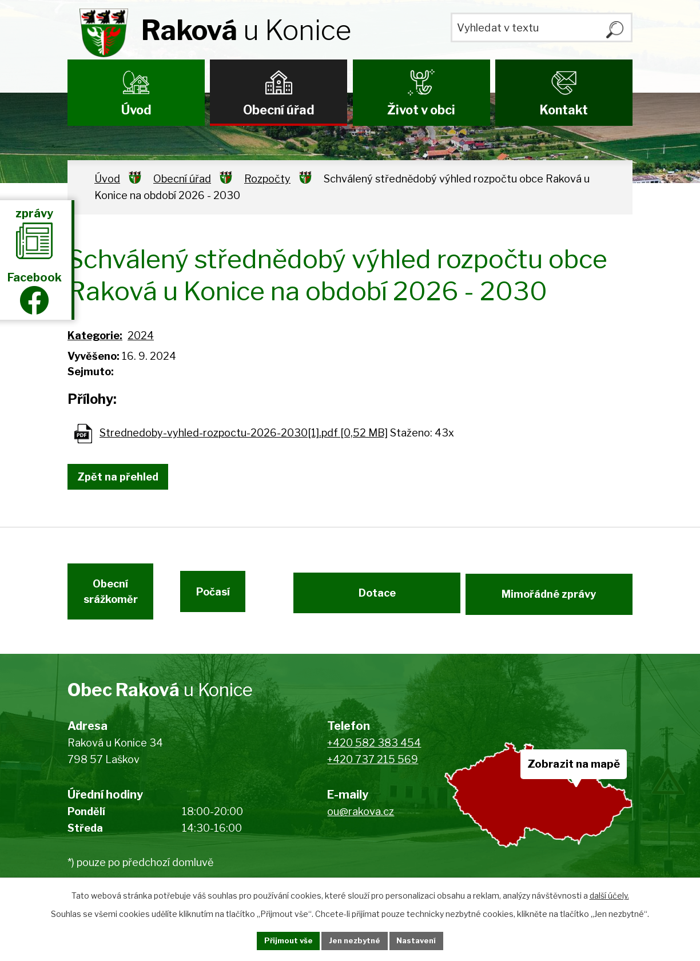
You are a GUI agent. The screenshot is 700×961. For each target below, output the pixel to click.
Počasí (239, 600)
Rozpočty (267, 179)
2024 (141, 335)
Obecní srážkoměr (109, 600)
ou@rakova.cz (360, 824)
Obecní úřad (279, 109)
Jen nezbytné (355, 940)
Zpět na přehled (123, 477)
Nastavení (429, 940)
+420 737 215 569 (372, 771)
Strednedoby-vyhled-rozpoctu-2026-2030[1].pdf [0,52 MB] (244, 433)
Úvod (136, 109)
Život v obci (421, 109)
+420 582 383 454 (374, 755)
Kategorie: (94, 335)
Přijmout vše (276, 940)
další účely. (609, 894)
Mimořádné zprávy (550, 600)
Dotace (375, 600)
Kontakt (563, 109)
